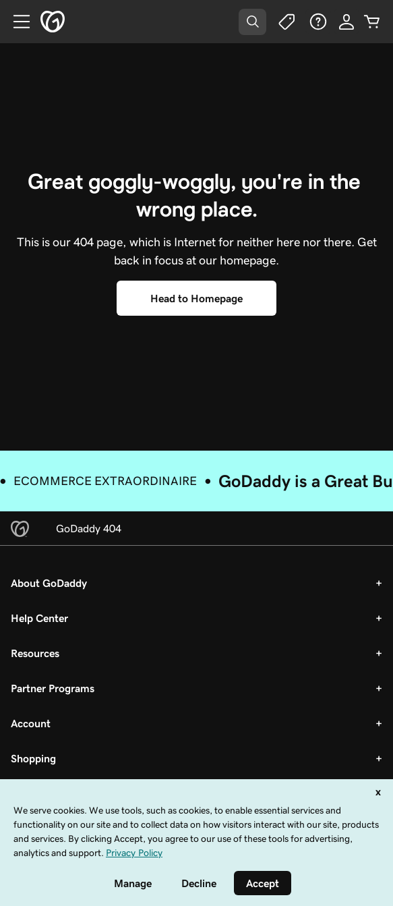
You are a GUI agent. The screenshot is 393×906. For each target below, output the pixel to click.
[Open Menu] (16, 21)
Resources (35, 653)
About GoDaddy (49, 582)
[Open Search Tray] (252, 22)
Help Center (39, 618)
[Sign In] (346, 21)
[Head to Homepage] (196, 298)
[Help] (318, 21)
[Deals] (286, 21)
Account (31, 723)
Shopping (33, 758)
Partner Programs (52, 688)
